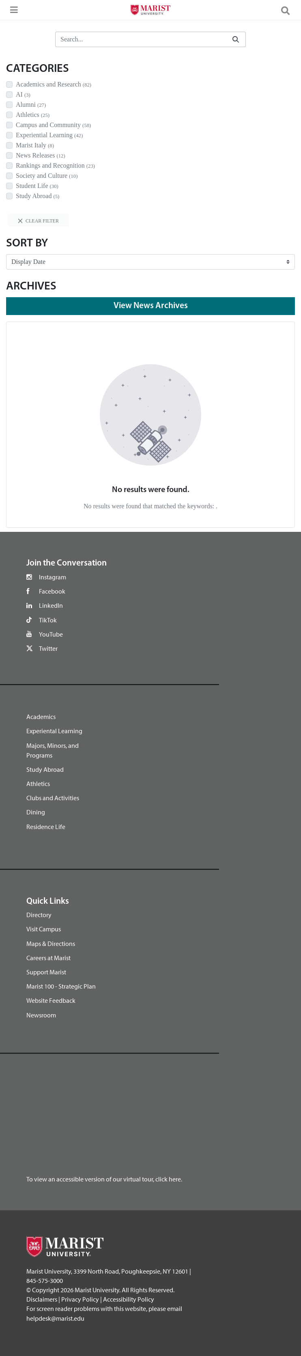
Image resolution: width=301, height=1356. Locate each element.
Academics (41, 717)
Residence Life (45, 827)
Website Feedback (50, 1000)
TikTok (48, 620)
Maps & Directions (50, 943)
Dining (35, 812)
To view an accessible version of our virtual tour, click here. (104, 1179)
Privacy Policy (80, 1299)
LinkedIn (51, 605)
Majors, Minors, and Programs (52, 750)
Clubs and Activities (52, 798)
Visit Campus (43, 929)
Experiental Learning (54, 731)
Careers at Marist (48, 958)
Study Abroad (45, 769)
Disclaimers (41, 1299)
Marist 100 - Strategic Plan (61, 986)
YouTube (51, 634)
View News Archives (151, 306)
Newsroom (41, 1015)
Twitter (48, 648)
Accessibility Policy (128, 1299)
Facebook (52, 591)
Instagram (52, 577)
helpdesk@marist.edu (55, 1318)
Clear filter (38, 221)
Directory (39, 915)
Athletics (38, 783)
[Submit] (235, 39)
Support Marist (46, 972)
